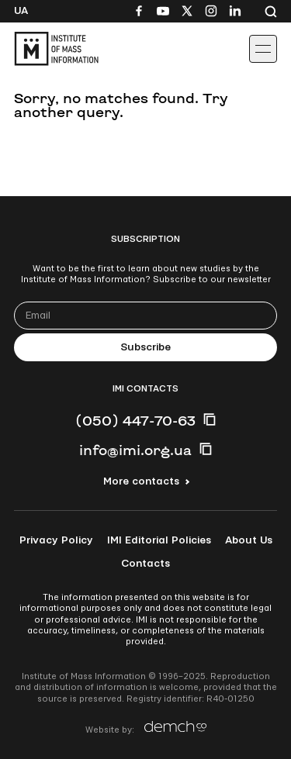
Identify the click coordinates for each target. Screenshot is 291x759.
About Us (248, 540)
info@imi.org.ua (135, 450)
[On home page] (47, 49)
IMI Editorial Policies (159, 540)
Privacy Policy (56, 540)
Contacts (145, 563)
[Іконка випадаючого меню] (263, 49)
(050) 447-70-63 (135, 420)
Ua (21, 10)
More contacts (141, 481)
